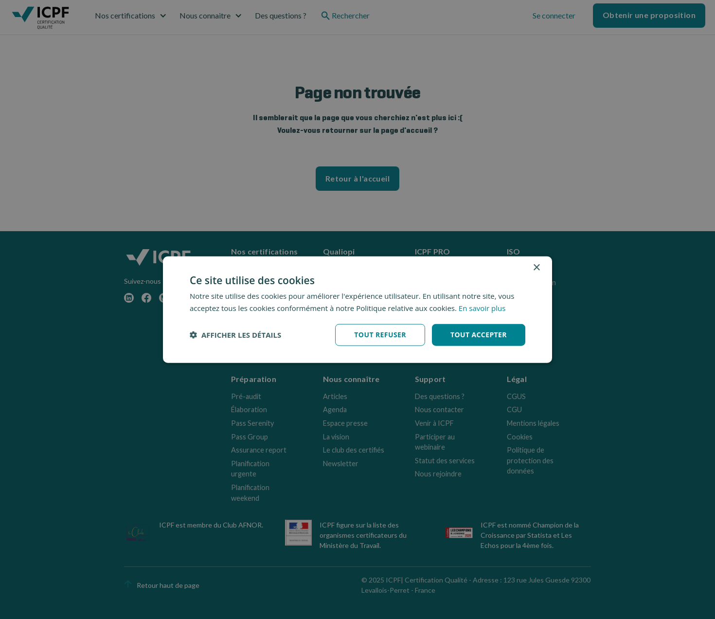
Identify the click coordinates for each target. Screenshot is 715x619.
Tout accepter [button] (478, 334)
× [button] (536, 268)
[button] (235, 334)
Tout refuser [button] (380, 334)
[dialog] (357, 309)
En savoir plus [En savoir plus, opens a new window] (482, 308)
